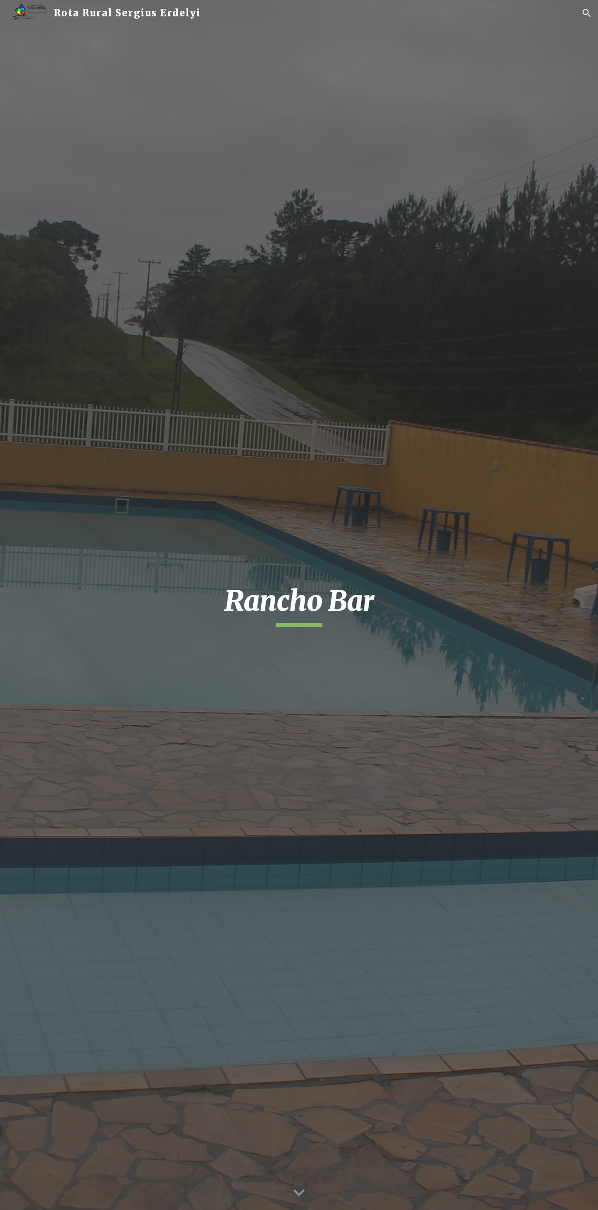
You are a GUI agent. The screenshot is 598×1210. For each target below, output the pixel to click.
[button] (587, 13)
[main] (299, 605)
